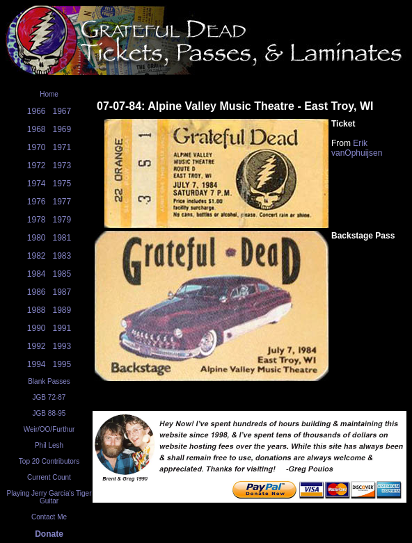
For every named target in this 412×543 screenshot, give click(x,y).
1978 (36, 220)
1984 (36, 274)
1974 (36, 183)
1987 (62, 292)
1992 (36, 346)
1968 (36, 129)
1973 (62, 165)
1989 (62, 310)
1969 (62, 129)
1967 (62, 111)
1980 (36, 238)
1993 (62, 346)
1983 (62, 256)
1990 (36, 328)
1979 (62, 220)
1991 (62, 328)
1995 (62, 364)
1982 (36, 256)
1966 (36, 111)
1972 (36, 165)
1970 (36, 147)
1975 (62, 183)
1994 (36, 364)
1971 (62, 147)
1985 (62, 274)
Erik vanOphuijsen (356, 148)
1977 (62, 201)
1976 (36, 201)
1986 (36, 292)
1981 (62, 238)
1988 (36, 310)
